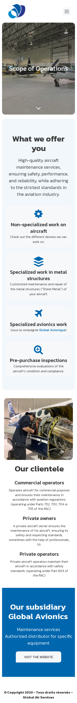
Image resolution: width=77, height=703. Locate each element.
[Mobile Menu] (67, 11)
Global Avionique (52, 329)
